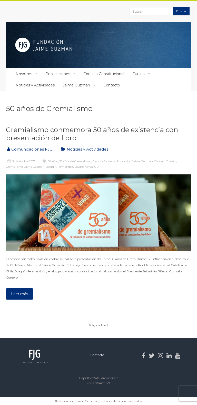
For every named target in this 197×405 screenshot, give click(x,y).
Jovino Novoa (84, 167)
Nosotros (24, 74)
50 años (53, 161)
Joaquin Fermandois (60, 167)
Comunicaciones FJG (31, 149)
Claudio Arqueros (104, 161)
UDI (96, 167)
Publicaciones (57, 74)
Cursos (138, 74)
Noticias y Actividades (35, 85)
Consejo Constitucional (103, 74)
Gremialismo (14, 167)
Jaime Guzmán (76, 85)
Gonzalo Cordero (165, 161)
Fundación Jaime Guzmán (135, 161)
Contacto (111, 85)
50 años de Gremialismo (75, 161)
